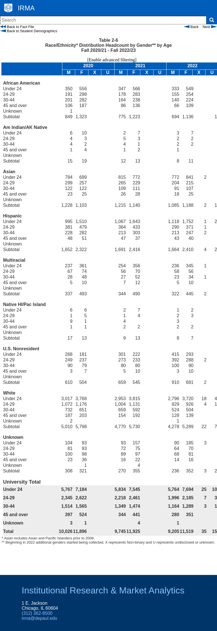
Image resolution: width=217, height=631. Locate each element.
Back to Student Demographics (28, 31)
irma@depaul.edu (39, 618)
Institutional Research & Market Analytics (103, 590)
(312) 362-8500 (37, 613)
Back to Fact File (17, 27)
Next (210, 27)
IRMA (26, 8)
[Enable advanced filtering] (108, 59)
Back (191, 27)
